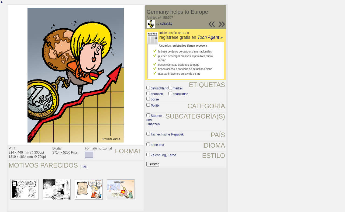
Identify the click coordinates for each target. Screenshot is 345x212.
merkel (177, 88)
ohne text (157, 145)
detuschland (159, 88)
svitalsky (166, 24)
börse (155, 99)
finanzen (157, 94)
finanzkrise (180, 94)
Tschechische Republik (167, 134)
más (84, 166)
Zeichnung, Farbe (163, 155)
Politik (155, 105)
